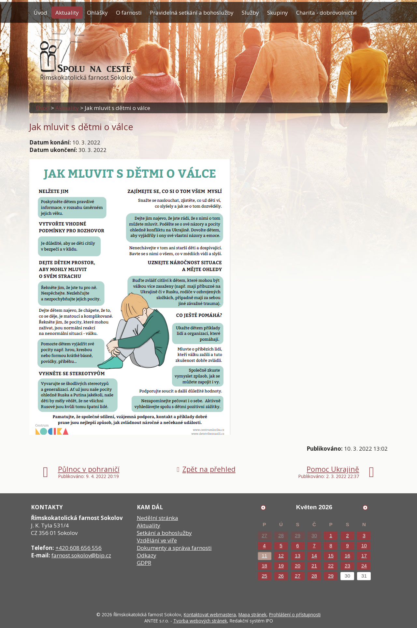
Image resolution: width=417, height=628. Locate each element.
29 (297, 535)
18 (264, 565)
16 (347, 555)
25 (264, 576)
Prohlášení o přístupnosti (295, 614)
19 (281, 565)
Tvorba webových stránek (200, 621)
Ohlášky (97, 12)
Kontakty (45, 29)
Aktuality (67, 12)
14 (314, 555)
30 (314, 535)
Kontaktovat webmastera (210, 614)
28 (281, 535)
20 (297, 565)
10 (364, 545)
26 (281, 576)
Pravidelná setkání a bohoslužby (192, 12)
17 (364, 555)
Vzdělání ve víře (157, 540)
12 (281, 555)
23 (347, 565)
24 (364, 565)
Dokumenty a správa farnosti (174, 548)
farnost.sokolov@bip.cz (81, 555)
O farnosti (129, 12)
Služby (250, 12)
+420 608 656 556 (78, 548)
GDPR (144, 563)
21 (314, 565)
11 (264, 555)
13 (297, 555)
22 (331, 565)
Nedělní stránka (157, 518)
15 (331, 555)
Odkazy (146, 555)
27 (264, 535)
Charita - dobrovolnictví (326, 12)
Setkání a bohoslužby (164, 533)
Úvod (40, 12)
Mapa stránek (252, 614)
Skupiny (277, 12)
